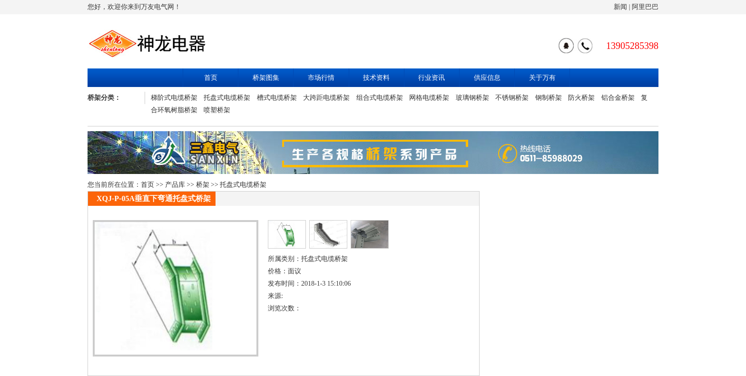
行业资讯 (431, 77)
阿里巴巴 (645, 6)
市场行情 (321, 77)
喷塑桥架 (217, 110)
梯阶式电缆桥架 (174, 97)
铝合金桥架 (618, 97)
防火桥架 (581, 97)
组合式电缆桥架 (379, 97)
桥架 (202, 184)
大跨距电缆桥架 (326, 97)
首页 (210, 77)
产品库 (175, 184)
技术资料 (376, 77)
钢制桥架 (548, 97)
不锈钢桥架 (512, 97)
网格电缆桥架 (429, 97)
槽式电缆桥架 (277, 97)
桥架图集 (266, 77)
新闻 (620, 6)
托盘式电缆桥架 (227, 97)
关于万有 (542, 77)
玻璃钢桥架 (472, 97)
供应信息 (487, 77)
